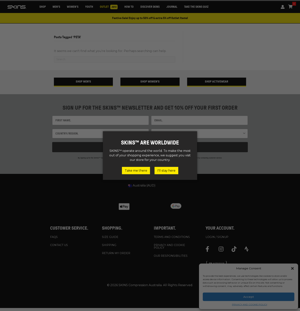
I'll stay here (166, 170)
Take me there (136, 170)
